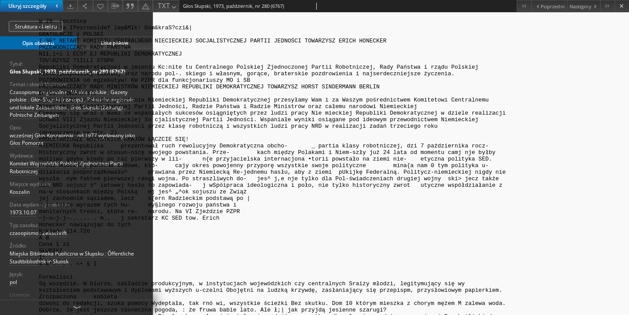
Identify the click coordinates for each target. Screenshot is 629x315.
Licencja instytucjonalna (38, 302)
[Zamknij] (622, 6)
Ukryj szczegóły (34, 6)
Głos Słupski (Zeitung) (96, 107)
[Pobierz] (70, 6)
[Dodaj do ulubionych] (100, 6)
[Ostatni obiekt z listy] (607, 6)
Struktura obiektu (36, 26)
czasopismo (24, 233)
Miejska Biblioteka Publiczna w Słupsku (57, 253)
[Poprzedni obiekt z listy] (549, 6)
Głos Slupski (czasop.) (57, 99)
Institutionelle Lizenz (96, 302)
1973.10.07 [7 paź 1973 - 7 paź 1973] (23, 212)
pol (13, 282)
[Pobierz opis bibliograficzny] (115, 6)
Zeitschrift (54, 233)
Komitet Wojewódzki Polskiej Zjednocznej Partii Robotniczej (66, 167)
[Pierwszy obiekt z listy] (524, 6)
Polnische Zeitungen (34, 115)
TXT (168, 6)
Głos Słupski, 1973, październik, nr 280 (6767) (67, 71)
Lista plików (114, 42)
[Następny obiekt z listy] (583, 6)
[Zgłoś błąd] (145, 6)
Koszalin (20, 192)
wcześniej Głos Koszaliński (41, 135)
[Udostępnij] (85, 6)
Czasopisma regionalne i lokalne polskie (58, 92)
